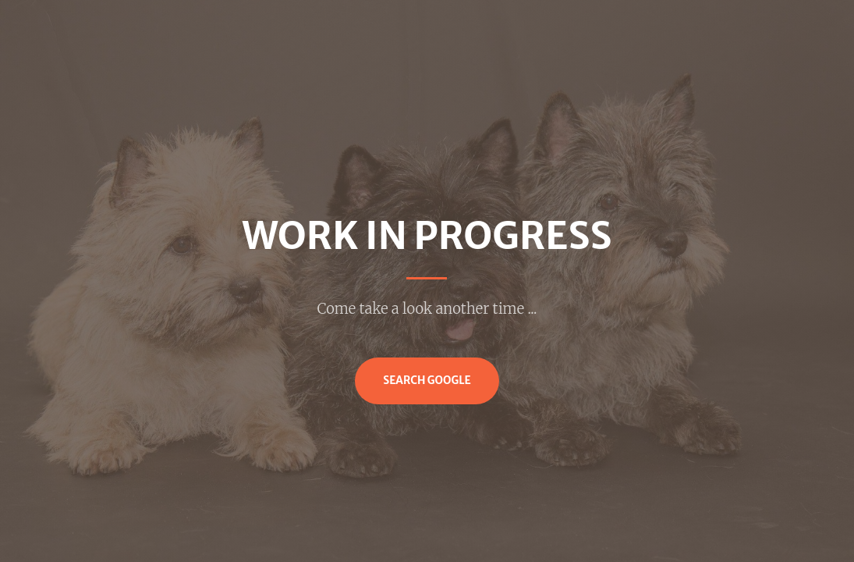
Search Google (427, 380)
